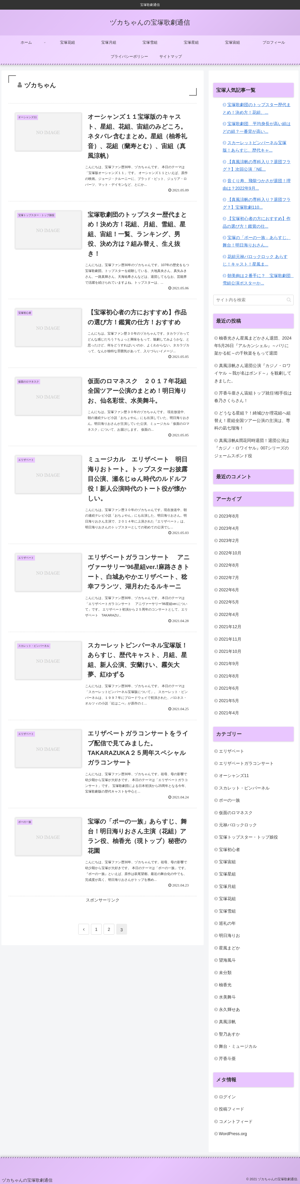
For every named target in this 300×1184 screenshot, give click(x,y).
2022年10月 (230, 553)
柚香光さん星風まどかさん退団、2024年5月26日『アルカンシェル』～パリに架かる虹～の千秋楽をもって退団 (253, 346)
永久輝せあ (229, 1009)
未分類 (225, 972)
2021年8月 (229, 676)
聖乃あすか (229, 1034)
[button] (289, 299)
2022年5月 (229, 602)
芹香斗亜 (227, 1058)
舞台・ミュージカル (238, 1046)
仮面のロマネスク (236, 812)
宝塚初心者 (229, 849)
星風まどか (229, 948)
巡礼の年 (227, 923)
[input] (253, 300)
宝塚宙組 (227, 861)
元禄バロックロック (238, 825)
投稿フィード (231, 1109)
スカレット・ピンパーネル (244, 788)
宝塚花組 (227, 898)
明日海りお (229, 935)
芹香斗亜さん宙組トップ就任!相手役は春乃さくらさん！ (253, 397)
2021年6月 (229, 688)
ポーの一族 (229, 800)
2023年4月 (229, 528)
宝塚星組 (227, 874)
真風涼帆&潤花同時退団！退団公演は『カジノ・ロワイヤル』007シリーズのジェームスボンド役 (251, 448)
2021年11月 (230, 639)
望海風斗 (227, 960)
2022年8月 (229, 565)
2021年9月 (229, 663)
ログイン (227, 1097)
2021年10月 (230, 651)
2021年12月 (230, 626)
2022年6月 (229, 590)
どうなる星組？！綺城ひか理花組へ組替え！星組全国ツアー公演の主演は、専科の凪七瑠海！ (252, 421)
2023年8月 (229, 516)
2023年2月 (229, 540)
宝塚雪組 (227, 911)
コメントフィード (236, 1121)
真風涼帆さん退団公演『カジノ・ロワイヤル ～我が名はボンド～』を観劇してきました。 (252, 373)
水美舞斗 (227, 997)
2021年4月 (229, 713)
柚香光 (225, 985)
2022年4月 (229, 614)
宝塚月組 (227, 886)
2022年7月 (229, 577)
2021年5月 (229, 700)
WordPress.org (233, 1133)
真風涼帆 (227, 1021)
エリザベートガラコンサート (246, 763)
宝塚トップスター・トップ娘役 (248, 837)
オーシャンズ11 (234, 775)
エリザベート (231, 751)
